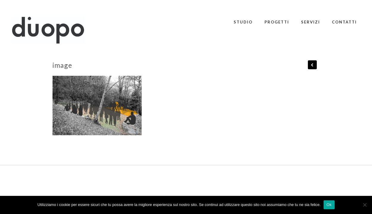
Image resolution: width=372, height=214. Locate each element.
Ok (329, 204)
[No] (365, 205)
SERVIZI (310, 22)
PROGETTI (277, 22)
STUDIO (243, 22)
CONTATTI (344, 22)
